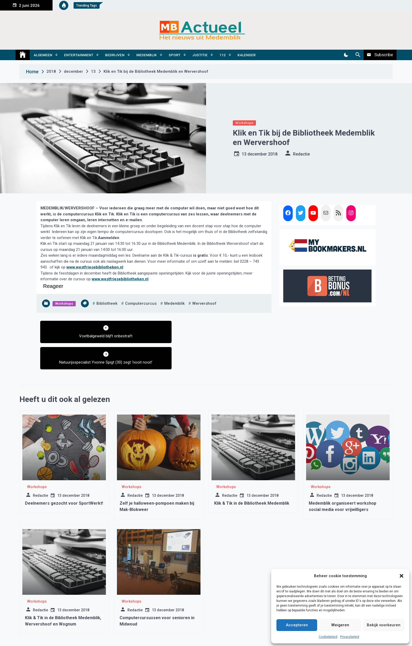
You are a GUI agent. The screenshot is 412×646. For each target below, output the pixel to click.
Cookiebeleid (328, 637)
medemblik (174, 303)
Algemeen (43, 55)
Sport (175, 55)
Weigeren (340, 625)
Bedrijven (115, 55)
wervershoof (204, 303)
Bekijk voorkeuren (383, 625)
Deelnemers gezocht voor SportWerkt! (64, 476)
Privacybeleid (349, 637)
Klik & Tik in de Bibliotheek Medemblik (251, 476)
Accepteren (297, 625)
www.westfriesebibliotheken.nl (94, 267)
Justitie (200, 55)
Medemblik (146, 55)
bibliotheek (106, 303)
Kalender (247, 55)
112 (222, 55)
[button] (401, 575)
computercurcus (141, 303)
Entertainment (78, 55)
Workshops (244, 123)
